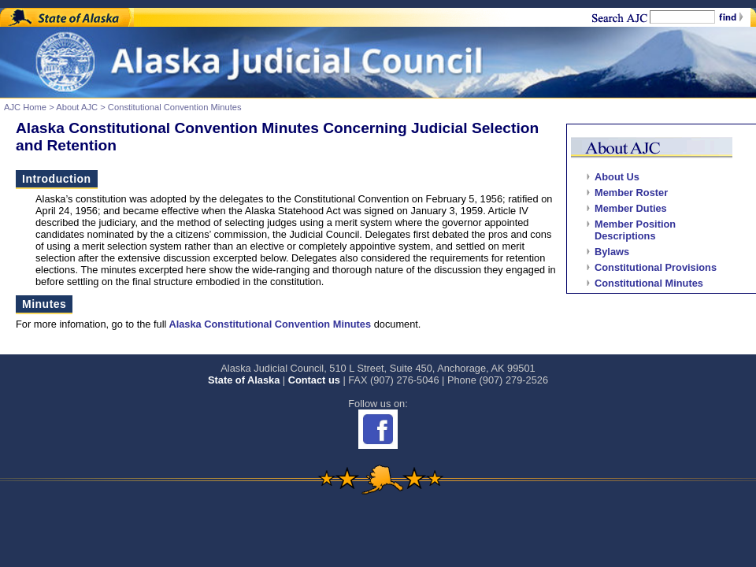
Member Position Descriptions (635, 230)
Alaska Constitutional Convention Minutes (268, 324)
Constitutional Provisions (656, 267)
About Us (617, 177)
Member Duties (631, 208)
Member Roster (631, 192)
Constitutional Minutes (649, 283)
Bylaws (612, 252)
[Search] (682, 17)
